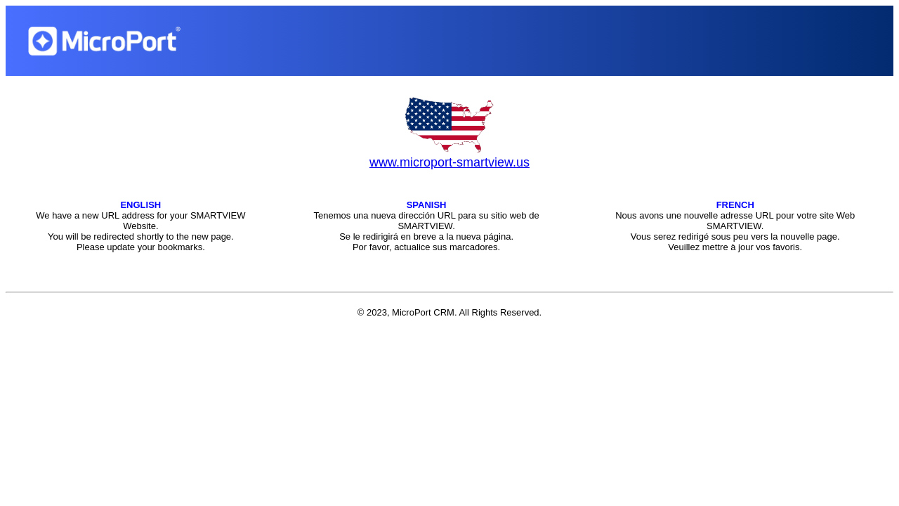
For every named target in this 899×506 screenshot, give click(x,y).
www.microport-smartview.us (449, 162)
